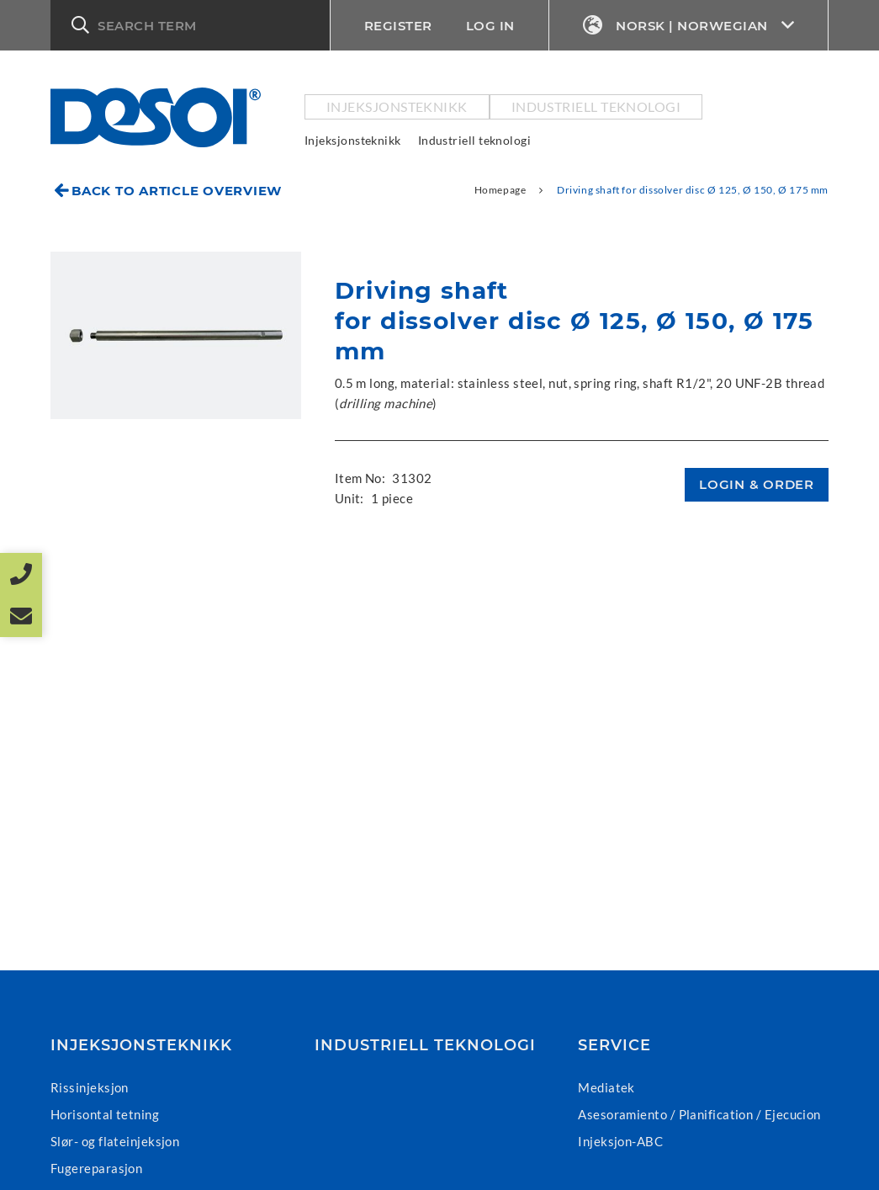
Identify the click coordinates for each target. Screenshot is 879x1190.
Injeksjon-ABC (620, 1141)
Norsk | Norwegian (689, 25)
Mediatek (606, 1087)
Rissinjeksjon (89, 1087)
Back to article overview (176, 191)
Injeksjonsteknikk (397, 106)
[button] (190, 25)
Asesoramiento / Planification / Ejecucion (699, 1114)
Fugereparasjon (96, 1168)
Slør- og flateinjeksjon (114, 1141)
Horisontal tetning (104, 1114)
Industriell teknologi (595, 106)
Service (614, 1045)
